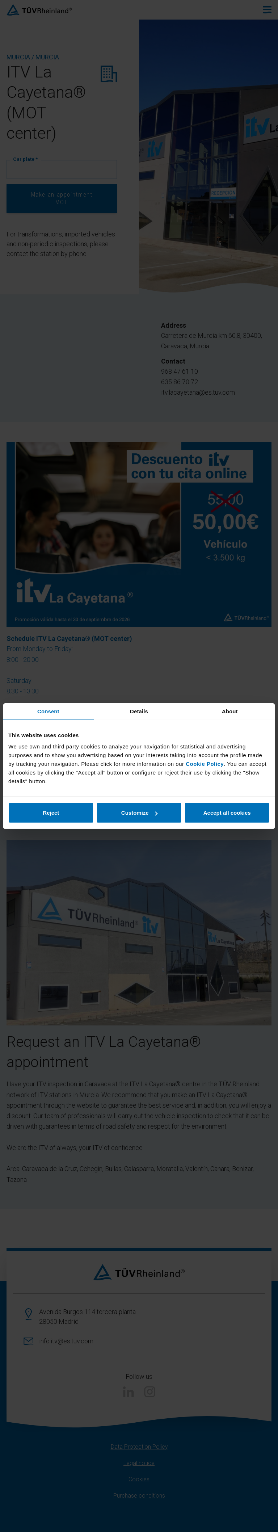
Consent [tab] (48, 711)
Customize (139, 813)
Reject (51, 813)
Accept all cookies (227, 813)
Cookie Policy (205, 764)
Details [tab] (139, 711)
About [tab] (230, 711)
